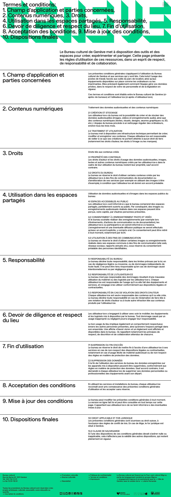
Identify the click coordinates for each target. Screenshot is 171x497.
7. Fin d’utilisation (123, 26)
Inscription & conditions (14, 494)
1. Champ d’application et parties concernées (59, 10)
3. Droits (76, 15)
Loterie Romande (149, 481)
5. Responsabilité (125, 21)
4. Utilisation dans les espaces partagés (52, 21)
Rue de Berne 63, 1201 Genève (15, 477)
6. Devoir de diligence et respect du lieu (52, 26)
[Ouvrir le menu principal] (165, 3)
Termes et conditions (98, 477)
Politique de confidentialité (100, 475)
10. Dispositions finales (30, 37)
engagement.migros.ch (128, 479)
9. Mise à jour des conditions (114, 32)
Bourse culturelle (68, 477)
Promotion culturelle (70, 475)
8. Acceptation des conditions (40, 32)
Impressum (95, 479)
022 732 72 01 (11, 479)
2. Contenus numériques (33, 15)
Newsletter (66, 481)
